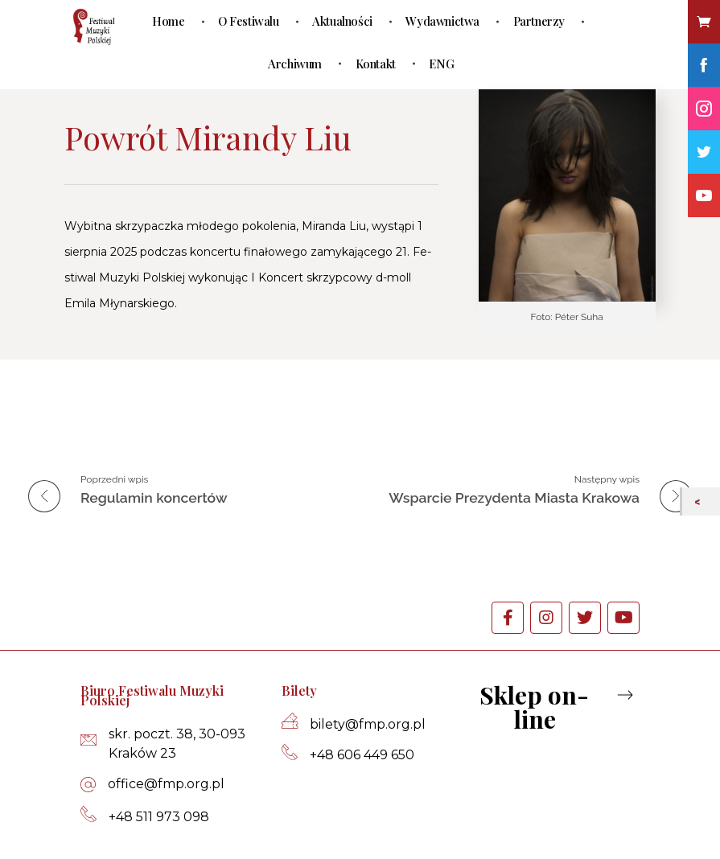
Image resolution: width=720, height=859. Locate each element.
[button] (548, 707)
